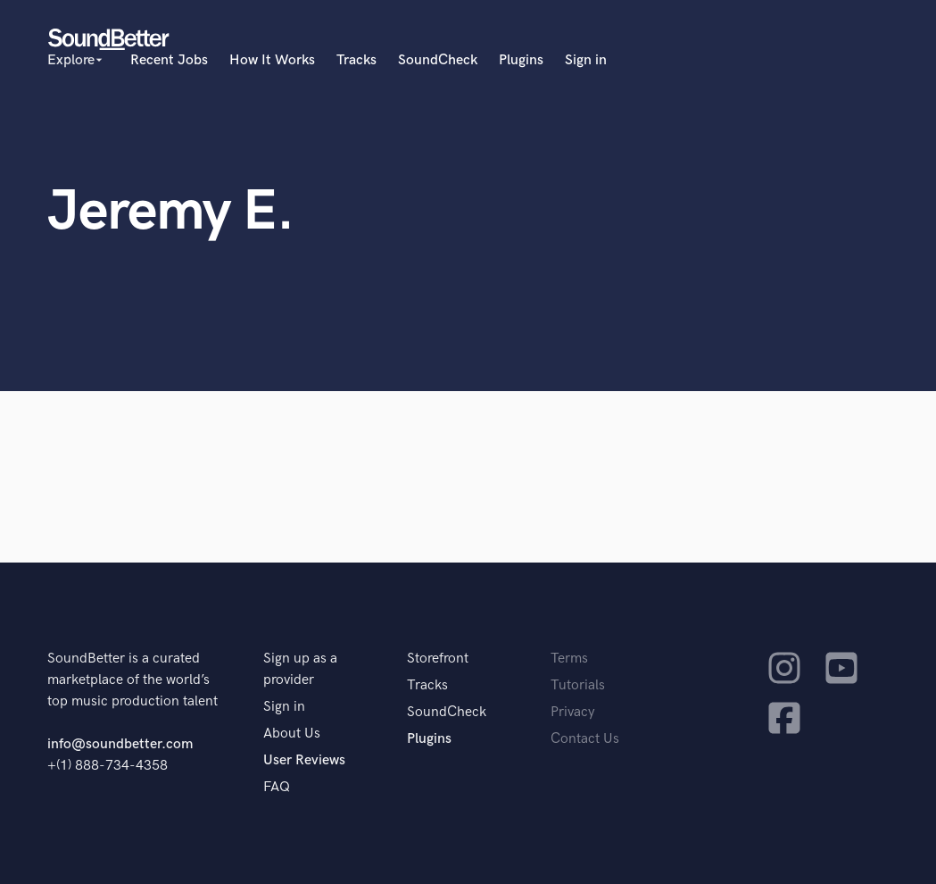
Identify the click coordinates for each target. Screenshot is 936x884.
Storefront (437, 658)
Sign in (586, 60)
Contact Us (585, 738)
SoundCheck (437, 60)
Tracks (356, 60)
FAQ (276, 787)
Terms (569, 658)
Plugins (521, 60)
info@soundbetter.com (120, 744)
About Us (291, 733)
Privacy (573, 712)
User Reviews (304, 760)
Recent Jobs (169, 60)
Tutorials (578, 685)
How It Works (272, 60)
